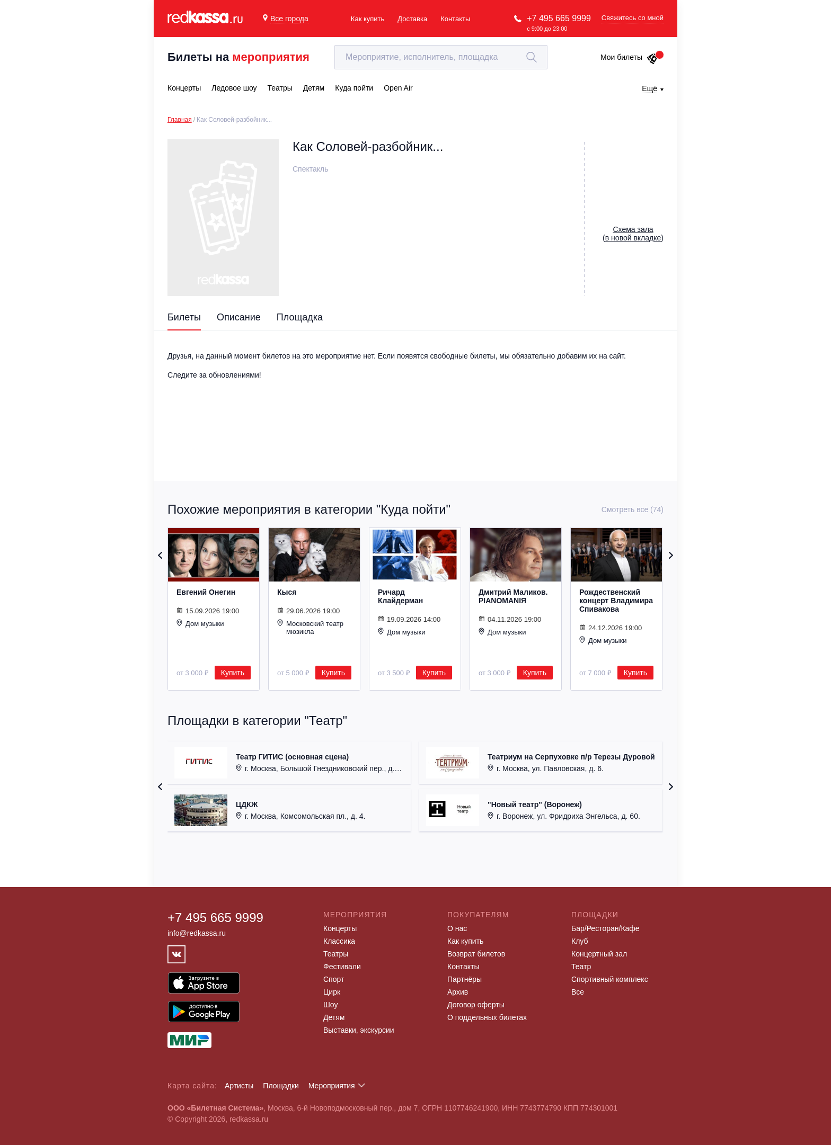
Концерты (340, 928)
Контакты (455, 19)
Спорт (333, 979)
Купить (232, 672)
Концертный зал (599, 954)
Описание (239, 317)
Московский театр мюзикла (310, 627)
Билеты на (238, 57)
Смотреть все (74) (633, 509)
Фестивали (342, 966)
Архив (457, 992)
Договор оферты (476, 1004)
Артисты (239, 1085)
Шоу (330, 1004)
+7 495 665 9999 (559, 18)
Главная (179, 119)
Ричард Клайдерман (400, 596)
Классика (339, 941)
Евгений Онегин (205, 592)
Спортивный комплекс (609, 979)
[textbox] (440, 57)
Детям (333, 1017)
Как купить (367, 19)
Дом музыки (200, 623)
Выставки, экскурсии (358, 1030)
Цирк (331, 992)
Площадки (281, 1085)
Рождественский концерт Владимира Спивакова (616, 600)
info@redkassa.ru (196, 933)
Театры (335, 954)
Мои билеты (629, 57)
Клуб (579, 941)
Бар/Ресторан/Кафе (605, 928)
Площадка (300, 317)
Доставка (412, 19)
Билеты (184, 317)
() (633, 233)
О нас (457, 928)
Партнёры (464, 979)
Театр (581, 966)
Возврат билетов (476, 954)
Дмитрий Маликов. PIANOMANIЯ (513, 596)
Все (577, 992)
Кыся (286, 592)
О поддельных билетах (487, 1017)
